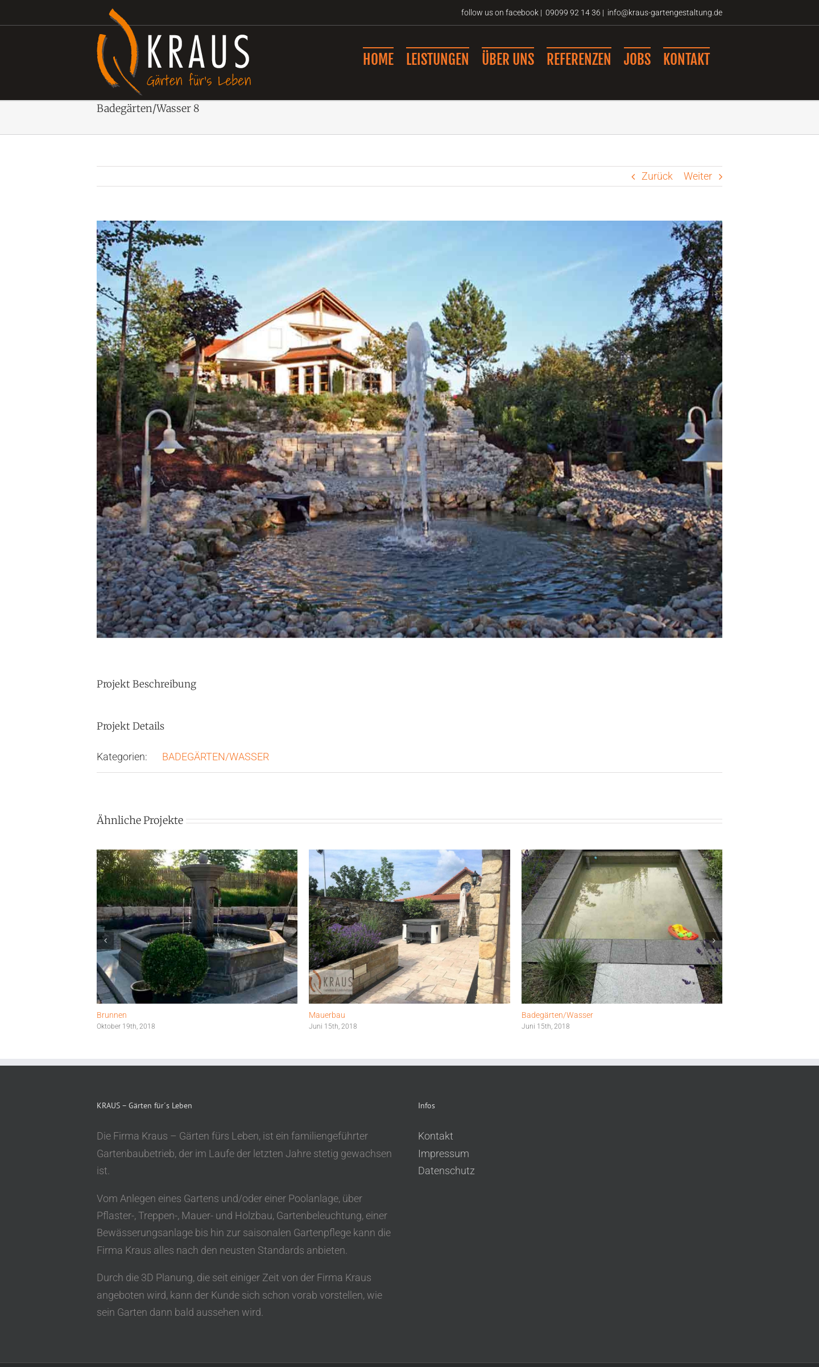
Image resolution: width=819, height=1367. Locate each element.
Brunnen (112, 1027)
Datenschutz (446, 1183)
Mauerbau (327, 1027)
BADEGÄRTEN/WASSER (215, 769)
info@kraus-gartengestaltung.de (664, 12)
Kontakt (435, 1148)
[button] (105, 953)
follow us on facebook (499, 12)
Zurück (657, 188)
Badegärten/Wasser (557, 1027)
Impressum (443, 1166)
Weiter (698, 188)
